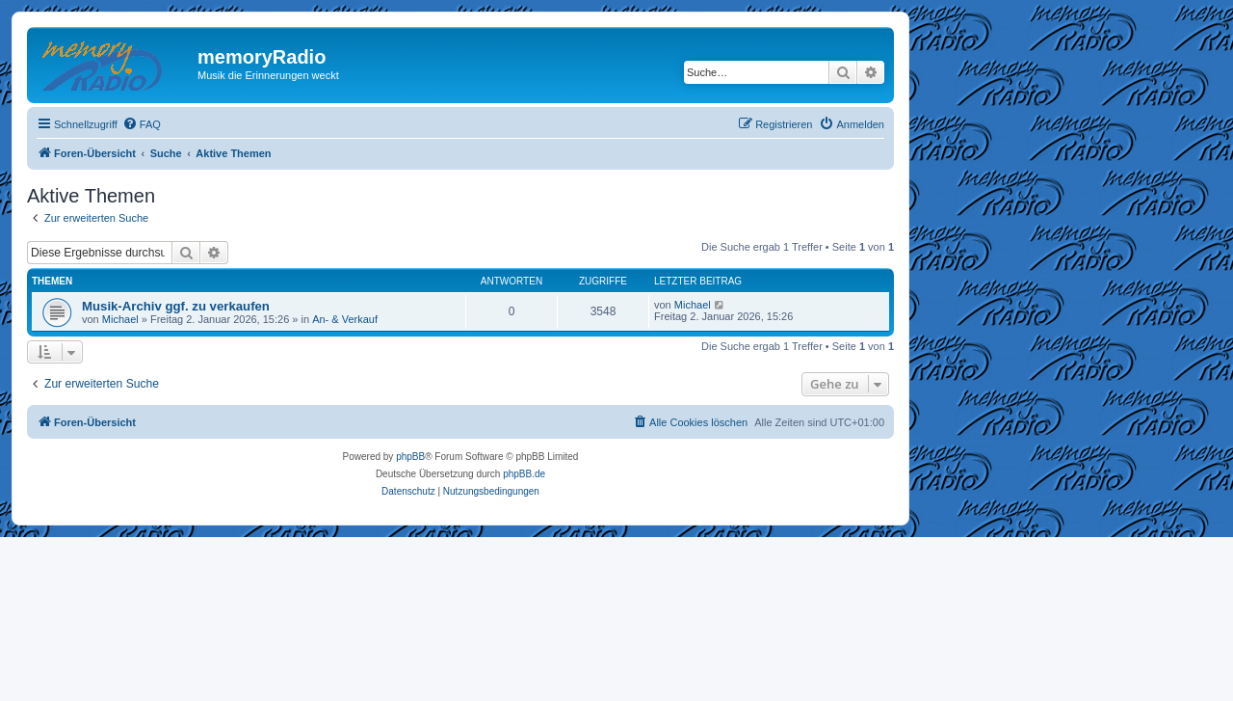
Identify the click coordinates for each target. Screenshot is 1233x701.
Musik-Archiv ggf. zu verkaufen (176, 306)
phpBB (410, 456)
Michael (120, 319)
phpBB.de (524, 474)
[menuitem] (141, 124)
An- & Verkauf (345, 319)
